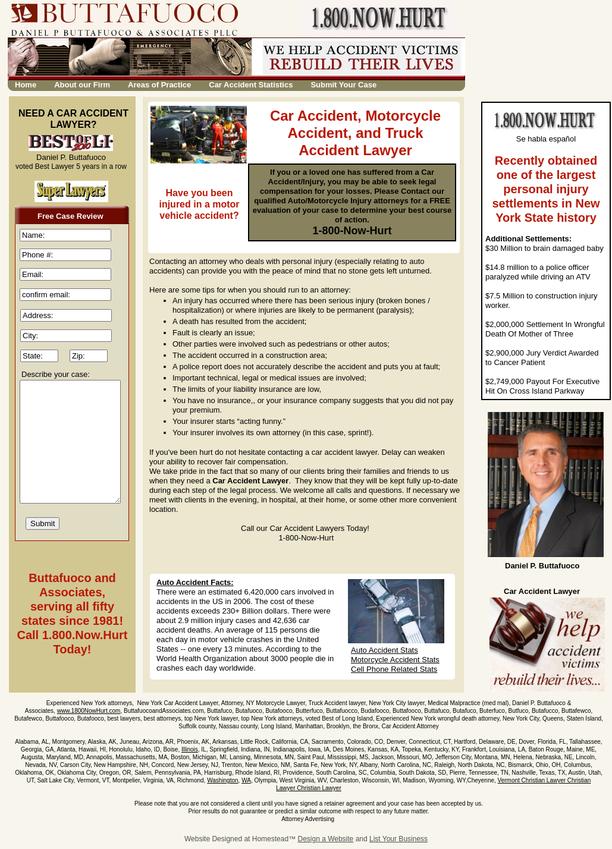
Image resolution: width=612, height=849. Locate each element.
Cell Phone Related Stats (394, 669)
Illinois (189, 749)
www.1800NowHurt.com (89, 711)
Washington (222, 780)
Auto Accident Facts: (195, 582)
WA (246, 780)
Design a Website (325, 839)
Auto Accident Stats (384, 650)
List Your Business (398, 839)
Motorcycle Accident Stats (395, 659)
